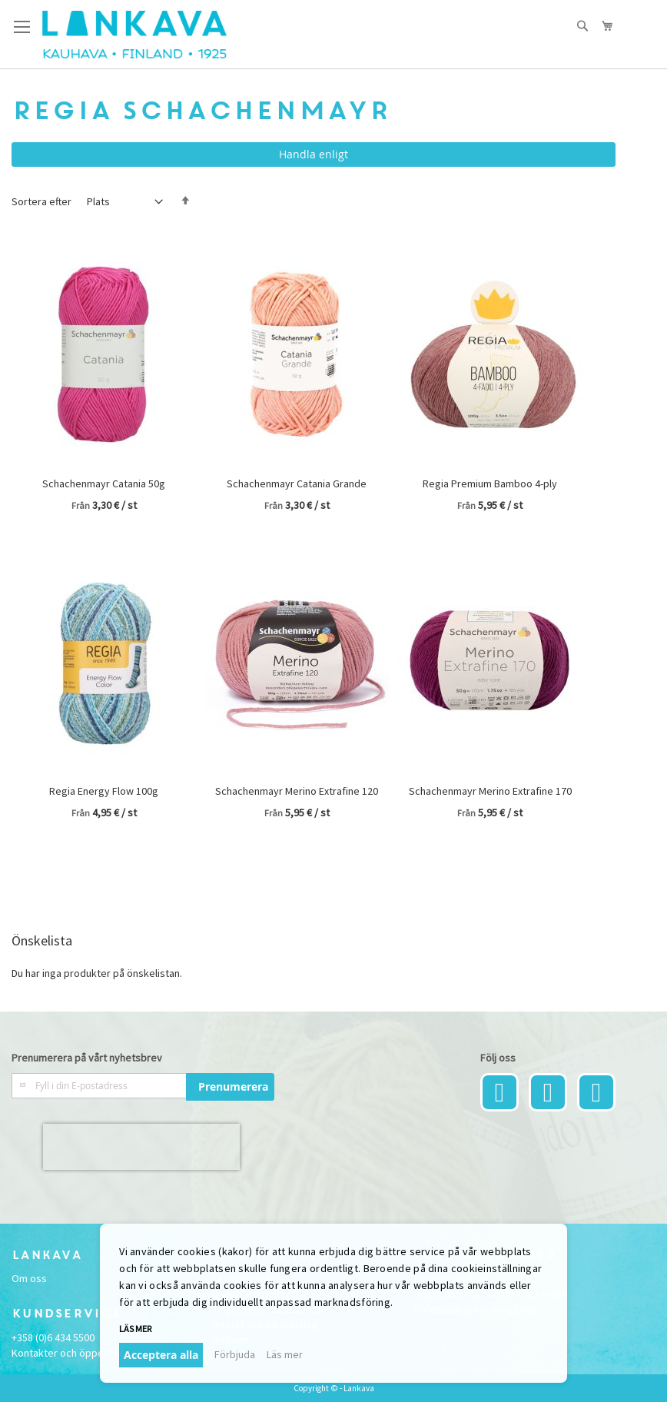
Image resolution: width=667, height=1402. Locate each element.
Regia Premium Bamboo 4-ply (490, 483)
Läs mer (135, 1328)
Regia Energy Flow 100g (103, 791)
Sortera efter (41, 201)
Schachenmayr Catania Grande (297, 483)
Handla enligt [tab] (313, 154)
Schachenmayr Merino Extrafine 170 (490, 791)
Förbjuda (234, 1354)
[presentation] (141, 1147)
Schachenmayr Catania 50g (103, 483)
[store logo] (134, 34)
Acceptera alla (161, 1354)
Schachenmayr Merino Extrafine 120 (296, 791)
